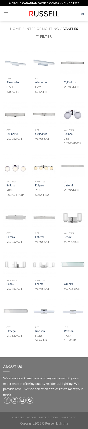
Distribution (48, 417)
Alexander (13, 82)
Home (15, 29)
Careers (18, 417)
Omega (68, 284)
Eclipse (68, 133)
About (32, 417)
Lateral (68, 185)
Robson (40, 331)
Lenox (68, 237)
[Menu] (5, 14)
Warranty (68, 417)
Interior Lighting (42, 29)
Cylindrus (70, 82)
